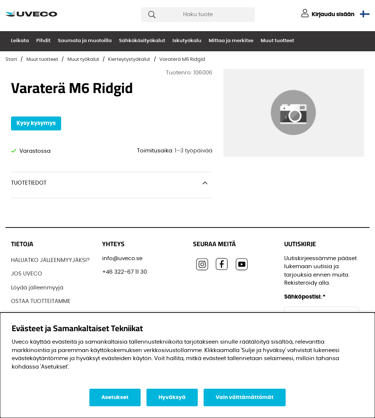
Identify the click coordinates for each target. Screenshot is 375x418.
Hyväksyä (172, 397)
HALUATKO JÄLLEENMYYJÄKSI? (50, 260)
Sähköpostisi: (305, 297)
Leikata (20, 40)
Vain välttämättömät (245, 397)
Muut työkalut (83, 59)
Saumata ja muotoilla (85, 40)
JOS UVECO (26, 274)
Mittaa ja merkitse (231, 40)
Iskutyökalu (186, 40)
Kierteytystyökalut (129, 59)
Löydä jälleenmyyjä (37, 288)
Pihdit (43, 40)
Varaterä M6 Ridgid (182, 59)
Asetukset (115, 397)
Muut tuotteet (277, 40)
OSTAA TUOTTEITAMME (41, 301)
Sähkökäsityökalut (142, 40)
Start (11, 59)
